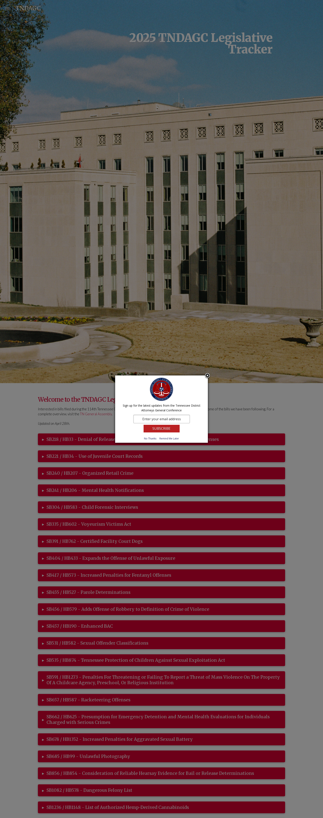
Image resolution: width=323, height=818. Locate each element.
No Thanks (150, 438)
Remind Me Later (169, 438)
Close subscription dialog (207, 376)
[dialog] (161, 409)
